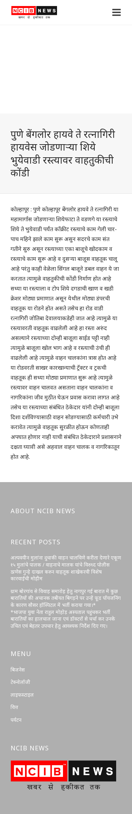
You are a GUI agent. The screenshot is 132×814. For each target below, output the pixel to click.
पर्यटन (16, 719)
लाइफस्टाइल (22, 694)
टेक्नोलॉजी (20, 682)
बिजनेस (18, 669)
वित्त (14, 707)
